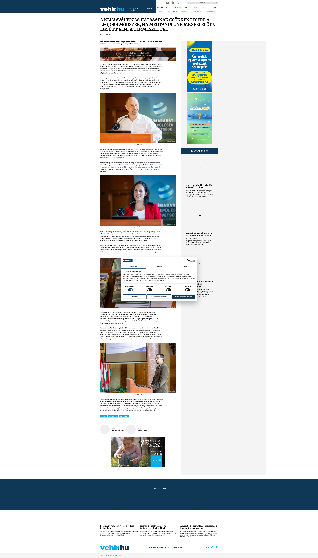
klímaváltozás (113, 416)
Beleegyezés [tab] (133, 266)
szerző (114, 428)
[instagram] (178, 2)
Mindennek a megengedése (183, 296)
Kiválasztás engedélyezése (159, 296)
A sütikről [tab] (184, 266)
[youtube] (167, 2)
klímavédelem (124, 416)
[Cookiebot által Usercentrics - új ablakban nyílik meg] (187, 260)
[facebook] (172, 2)
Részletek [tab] (159, 266)
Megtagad (135, 296)
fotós (139, 428)
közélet (104, 416)
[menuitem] (160, 8)
